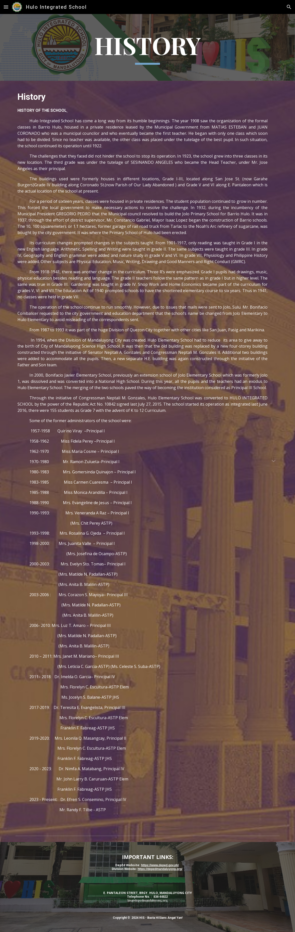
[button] (6, 7)
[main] (147, 47)
